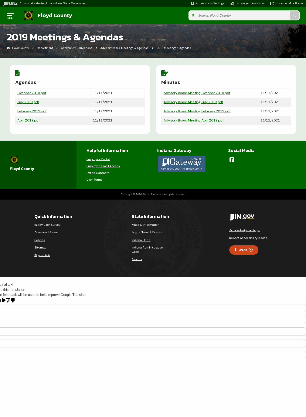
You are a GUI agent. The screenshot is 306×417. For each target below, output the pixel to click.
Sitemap (40, 246)
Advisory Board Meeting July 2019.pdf (193, 101)
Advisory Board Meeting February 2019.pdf (197, 111)
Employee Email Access (103, 165)
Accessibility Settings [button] (244, 229)
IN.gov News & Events (147, 231)
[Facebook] (232, 158)
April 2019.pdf (28, 120)
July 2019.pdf (28, 101)
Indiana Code (141, 239)
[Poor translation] (10, 299)
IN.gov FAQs (42, 254)
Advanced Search (47, 231)
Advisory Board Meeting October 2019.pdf (197, 92)
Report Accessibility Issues (248, 237)
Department (45, 48)
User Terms (94, 178)
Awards (137, 258)
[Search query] (268, 15)
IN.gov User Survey (47, 224)
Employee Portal (98, 158)
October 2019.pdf (31, 92)
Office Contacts (97, 172)
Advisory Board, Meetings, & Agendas (124, 48)
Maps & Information (145, 224)
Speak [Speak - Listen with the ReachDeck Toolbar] (243, 249)
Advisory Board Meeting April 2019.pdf (194, 120)
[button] (207, 3)
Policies (39, 239)
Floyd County (51, 15)
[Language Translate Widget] (247, 3)
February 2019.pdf (32, 111)
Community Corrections (76, 48)
